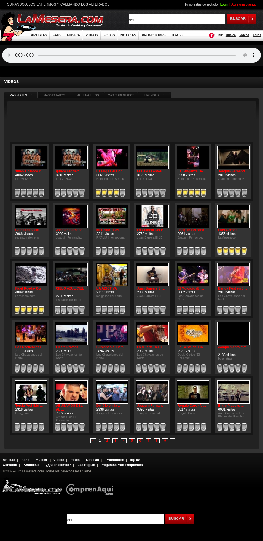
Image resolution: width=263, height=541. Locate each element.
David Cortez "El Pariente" (189, 356)
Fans (26, 460)
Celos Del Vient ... (29, 230)
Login (224, 4)
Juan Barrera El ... (151, 288)
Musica (231, 35)
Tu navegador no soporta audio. (131, 55)
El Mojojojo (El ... (191, 288)
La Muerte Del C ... (151, 347)
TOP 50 (177, 35)
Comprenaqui (91, 485)
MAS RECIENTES (21, 95)
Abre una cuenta (243, 4)
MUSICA (73, 35)
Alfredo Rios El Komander (66, 418)
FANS (57, 35)
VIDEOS (91, 35)
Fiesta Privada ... (69, 347)
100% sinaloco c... (29, 171)
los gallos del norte (68, 299)
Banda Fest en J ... (232, 288)
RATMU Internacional (110, 237)
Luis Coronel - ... (231, 230)
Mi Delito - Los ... (109, 230)
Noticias (92, 460)
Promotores (114, 460)
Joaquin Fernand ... (233, 171)
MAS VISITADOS (54, 95)
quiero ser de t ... (69, 171)
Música (42, 460)
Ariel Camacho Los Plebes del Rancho (231, 414)
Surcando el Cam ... (111, 347)
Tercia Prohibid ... (29, 406)
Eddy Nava (144, 178)
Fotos (257, 35)
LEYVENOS (23, 178)
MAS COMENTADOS (121, 95)
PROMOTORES (153, 35)
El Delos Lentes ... (151, 171)
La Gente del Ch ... (192, 347)
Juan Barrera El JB (149, 237)
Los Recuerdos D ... (30, 347)
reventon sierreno (27, 237)
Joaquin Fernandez (231, 178)
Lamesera (32, 485)
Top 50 (134, 460)
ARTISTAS (39, 35)
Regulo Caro (186, 413)
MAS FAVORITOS (88, 95)
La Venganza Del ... (192, 171)
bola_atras (225, 358)
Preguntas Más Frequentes (121, 465)
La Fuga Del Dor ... (110, 171)
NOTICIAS (128, 35)
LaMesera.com (60, 20)
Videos (244, 35)
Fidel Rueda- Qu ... (29, 288)
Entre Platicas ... (231, 406)
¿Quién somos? (58, 465)
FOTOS (109, 35)
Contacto (10, 465)
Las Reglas (86, 465)
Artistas (9, 460)
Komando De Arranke (110, 178)
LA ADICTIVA (106, 288)
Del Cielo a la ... (108, 406)
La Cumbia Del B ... (152, 230)
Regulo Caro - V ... (192, 406)
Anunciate (32, 465)
